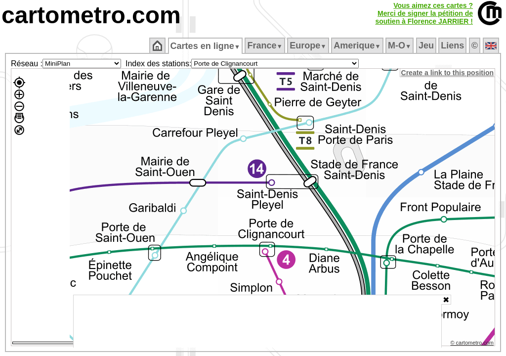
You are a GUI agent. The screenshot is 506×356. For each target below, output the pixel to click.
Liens (453, 45)
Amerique (358, 45)
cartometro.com (91, 15)
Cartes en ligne (206, 46)
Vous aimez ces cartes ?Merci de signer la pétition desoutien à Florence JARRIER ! (424, 13)
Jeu (426, 45)
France (265, 45)
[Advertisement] (257, 321)
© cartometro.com (473, 344)
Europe (309, 45)
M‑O (400, 45)
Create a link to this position (448, 73)
